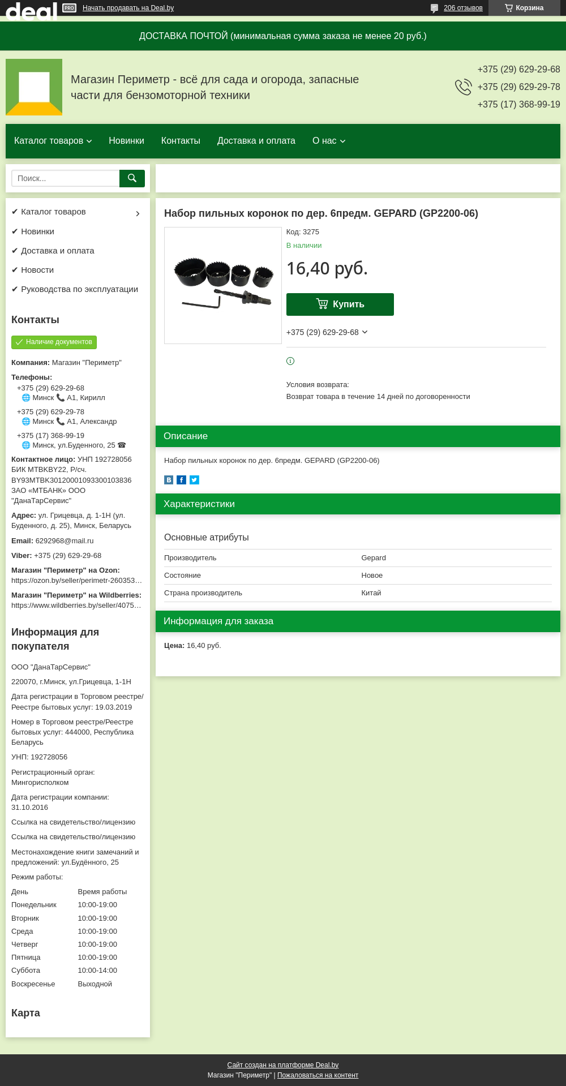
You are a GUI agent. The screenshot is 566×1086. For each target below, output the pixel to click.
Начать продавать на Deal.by (128, 8)
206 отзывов (463, 8)
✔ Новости (32, 269)
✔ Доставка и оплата (53, 250)
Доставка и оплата (256, 140)
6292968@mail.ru (65, 540)
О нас (324, 140)
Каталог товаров (48, 140)
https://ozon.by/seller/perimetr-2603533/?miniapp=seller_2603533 (118, 580)
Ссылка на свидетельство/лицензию (73, 822)
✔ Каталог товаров (48, 211)
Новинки (126, 140)
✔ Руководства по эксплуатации (74, 289)
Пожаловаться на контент (317, 1075)
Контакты (180, 140)
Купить (349, 304)
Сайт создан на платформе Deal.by (283, 1065)
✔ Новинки (32, 231)
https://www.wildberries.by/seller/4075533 (78, 605)
